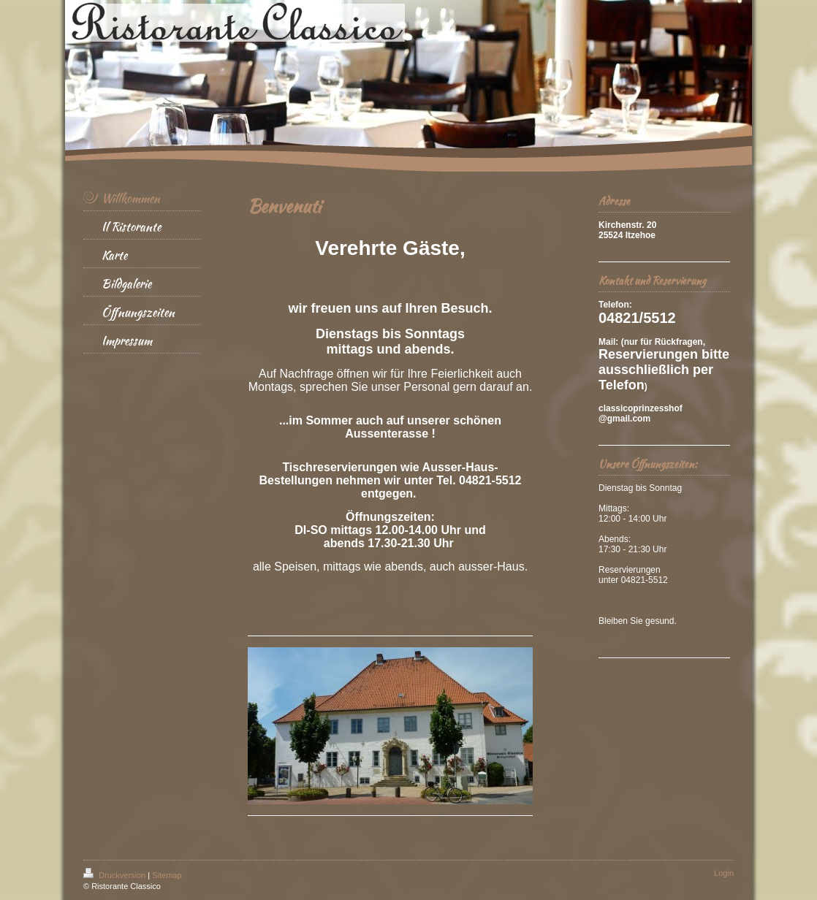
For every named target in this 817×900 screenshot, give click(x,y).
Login (724, 873)
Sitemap (166, 875)
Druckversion (115, 875)
